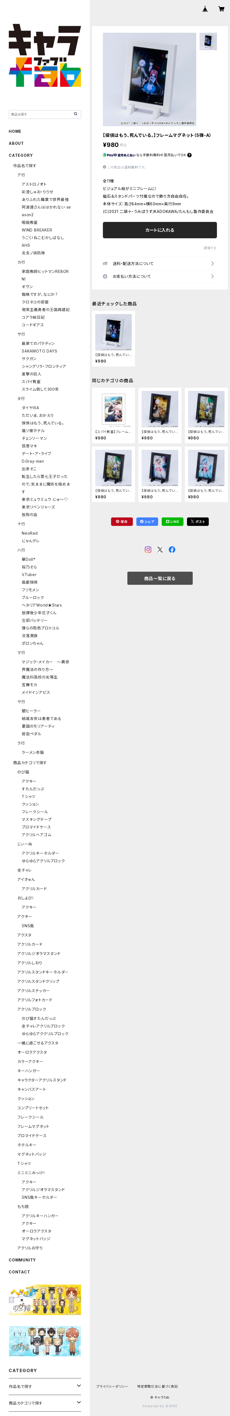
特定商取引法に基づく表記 (157, 1386)
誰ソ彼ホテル (33, 430)
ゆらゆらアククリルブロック (45, 1033)
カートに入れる (160, 230)
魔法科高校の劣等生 (40, 677)
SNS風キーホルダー (39, 1197)
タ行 (21, 398)
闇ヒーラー (31, 711)
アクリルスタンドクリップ (38, 981)
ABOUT (16, 143)
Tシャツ (28, 796)
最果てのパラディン (38, 343)
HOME (15, 131)
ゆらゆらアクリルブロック (43, 860)
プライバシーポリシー (112, 1386)
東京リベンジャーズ (38, 507)
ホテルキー (27, 1145)
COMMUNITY (22, 1260)
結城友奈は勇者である (42, 718)
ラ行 (21, 743)
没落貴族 (30, 635)
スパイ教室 (31, 381)
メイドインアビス (36, 692)
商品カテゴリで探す (30, 762)
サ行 (21, 334)
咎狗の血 (30, 514)
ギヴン (27, 286)
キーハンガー (28, 1070)
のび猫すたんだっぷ (39, 1018)
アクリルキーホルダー (40, 853)
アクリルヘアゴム (36, 834)
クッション (30, 804)
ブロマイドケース (36, 827)
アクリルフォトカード (35, 1000)
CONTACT (19, 1272)
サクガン (29, 358)
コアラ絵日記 (33, 317)
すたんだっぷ (33, 789)
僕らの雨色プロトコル (41, 628)
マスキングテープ (36, 819)
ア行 (21, 175)
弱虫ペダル (31, 733)
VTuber (29, 574)
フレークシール (35, 811)
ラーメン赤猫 (33, 752)
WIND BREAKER (37, 230)
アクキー (29, 781)
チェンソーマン (34, 438)
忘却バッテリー (35, 620)
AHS (26, 245)
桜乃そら (29, 567)
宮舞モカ (29, 684)
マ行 (21, 652)
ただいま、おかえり (38, 415)
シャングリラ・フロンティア (44, 366)
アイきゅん (26, 879)
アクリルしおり (29, 962)
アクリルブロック (31, 1009)
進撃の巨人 (32, 374)
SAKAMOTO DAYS (39, 351)
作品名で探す (25, 165)
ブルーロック (33, 597)
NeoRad (30, 533)
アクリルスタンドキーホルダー (43, 972)
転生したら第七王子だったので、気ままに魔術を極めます (46, 484)
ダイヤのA (30, 407)
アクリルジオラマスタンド (39, 953)
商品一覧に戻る (160, 578)
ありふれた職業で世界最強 (45, 199)
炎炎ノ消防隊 (33, 253)
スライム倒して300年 (40, 389)
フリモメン (30, 590)
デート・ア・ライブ (36, 453)
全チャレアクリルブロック (43, 1026)
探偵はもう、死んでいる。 (43, 423)
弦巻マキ (29, 446)
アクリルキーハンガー (40, 1215)
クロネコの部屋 (35, 302)
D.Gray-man (33, 461)
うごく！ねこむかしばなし (43, 237)
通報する (210, 248)
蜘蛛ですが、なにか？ (40, 294)
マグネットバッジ (31, 1154)
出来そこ (29, 468)
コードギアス (33, 325)
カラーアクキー (30, 1061)
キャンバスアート (31, 1089)
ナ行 (21, 524)
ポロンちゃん (33, 643)
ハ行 (21, 550)
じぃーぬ (24, 844)
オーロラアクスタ (32, 1052)
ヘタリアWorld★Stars (42, 605)
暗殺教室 (30, 222)
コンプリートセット (33, 1107)
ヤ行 (21, 701)
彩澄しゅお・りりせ (37, 191)
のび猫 (23, 772)
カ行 (21, 262)
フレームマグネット (33, 1126)
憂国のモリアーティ (38, 726)
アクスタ (24, 935)
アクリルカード (34, 888)
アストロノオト (34, 184)
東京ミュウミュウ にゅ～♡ (45, 499)
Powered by (160, 1406)
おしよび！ (25, 898)
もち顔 (23, 1206)
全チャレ (24, 870)
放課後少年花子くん (39, 612)
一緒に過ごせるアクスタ (38, 1043)
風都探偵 (30, 582)
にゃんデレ (31, 540)
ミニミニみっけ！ (31, 1172)
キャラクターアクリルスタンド (42, 1080)
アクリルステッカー (33, 990)
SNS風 (28, 925)
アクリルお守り (30, 1248)
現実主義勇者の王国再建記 (46, 309)
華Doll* (29, 559)
